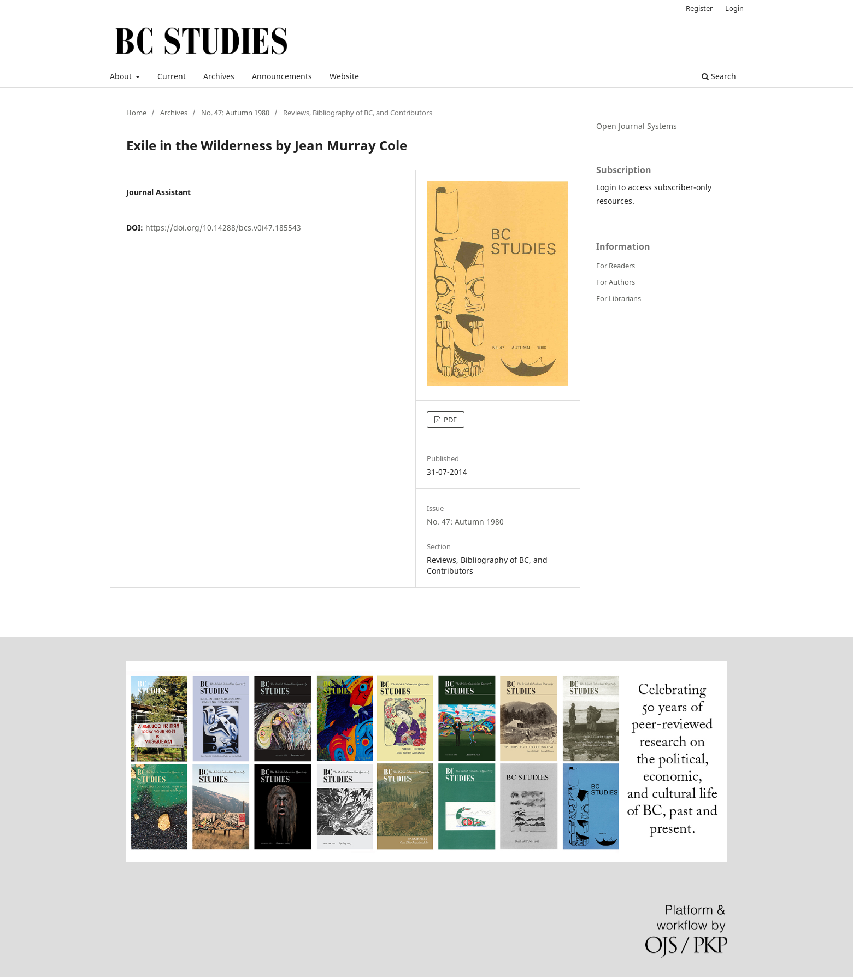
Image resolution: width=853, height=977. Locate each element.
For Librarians (618, 298)
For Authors (615, 282)
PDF (449, 420)
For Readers (615, 265)
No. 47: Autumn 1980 (235, 112)
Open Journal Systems (636, 126)
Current (171, 76)
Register (699, 8)
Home (136, 112)
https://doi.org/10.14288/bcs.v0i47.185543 (223, 227)
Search (719, 76)
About (122, 76)
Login (734, 8)
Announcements (282, 76)
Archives (218, 76)
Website (344, 76)
